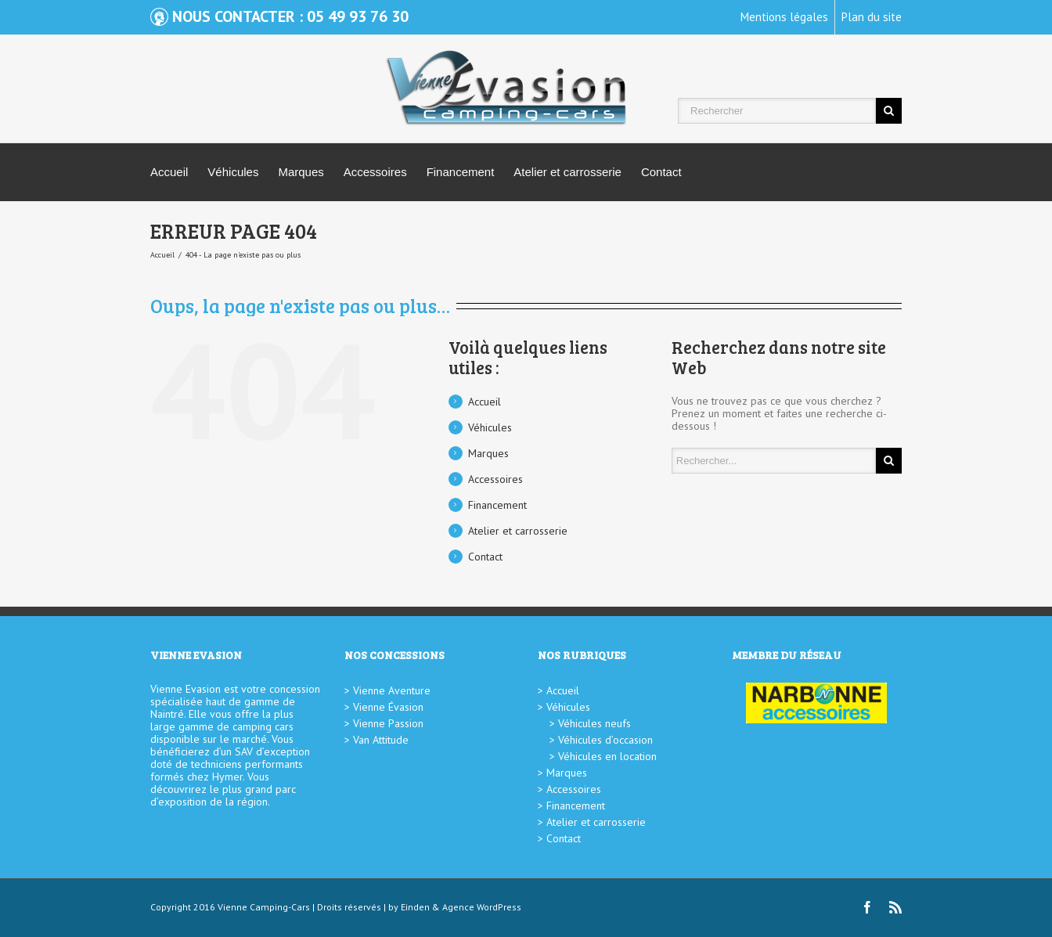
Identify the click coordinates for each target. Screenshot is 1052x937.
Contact (661, 171)
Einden (415, 907)
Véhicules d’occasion (605, 740)
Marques (300, 171)
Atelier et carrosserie (567, 171)
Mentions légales (784, 16)
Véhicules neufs (594, 723)
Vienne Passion (388, 723)
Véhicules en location (607, 756)
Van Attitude (381, 740)
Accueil (169, 171)
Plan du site (871, 16)
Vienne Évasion (388, 707)
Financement (461, 171)
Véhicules (232, 171)
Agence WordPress (481, 907)
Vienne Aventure (392, 690)
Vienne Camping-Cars (264, 907)
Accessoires (375, 171)
